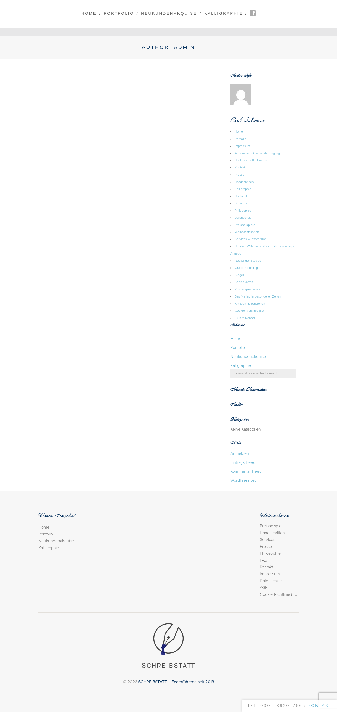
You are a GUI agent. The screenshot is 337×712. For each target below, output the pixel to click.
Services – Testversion (250, 239)
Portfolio (119, 13)
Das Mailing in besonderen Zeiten (258, 296)
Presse (240, 175)
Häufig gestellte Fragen (251, 160)
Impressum (242, 146)
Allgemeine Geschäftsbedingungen (259, 153)
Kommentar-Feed (246, 471)
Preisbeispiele (245, 225)
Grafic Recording (246, 268)
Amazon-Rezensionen (250, 303)
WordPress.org (243, 480)
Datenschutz (243, 218)
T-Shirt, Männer (245, 318)
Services (241, 203)
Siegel (239, 275)
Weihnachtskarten (247, 232)
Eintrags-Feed (242, 462)
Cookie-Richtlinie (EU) (250, 311)
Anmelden (239, 453)
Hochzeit (241, 196)
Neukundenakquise (169, 13)
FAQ (263, 560)
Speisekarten (244, 282)
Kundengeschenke (247, 289)
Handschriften (244, 182)
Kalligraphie (223, 13)
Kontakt (240, 167)
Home (89, 13)
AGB (264, 587)
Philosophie (243, 210)
